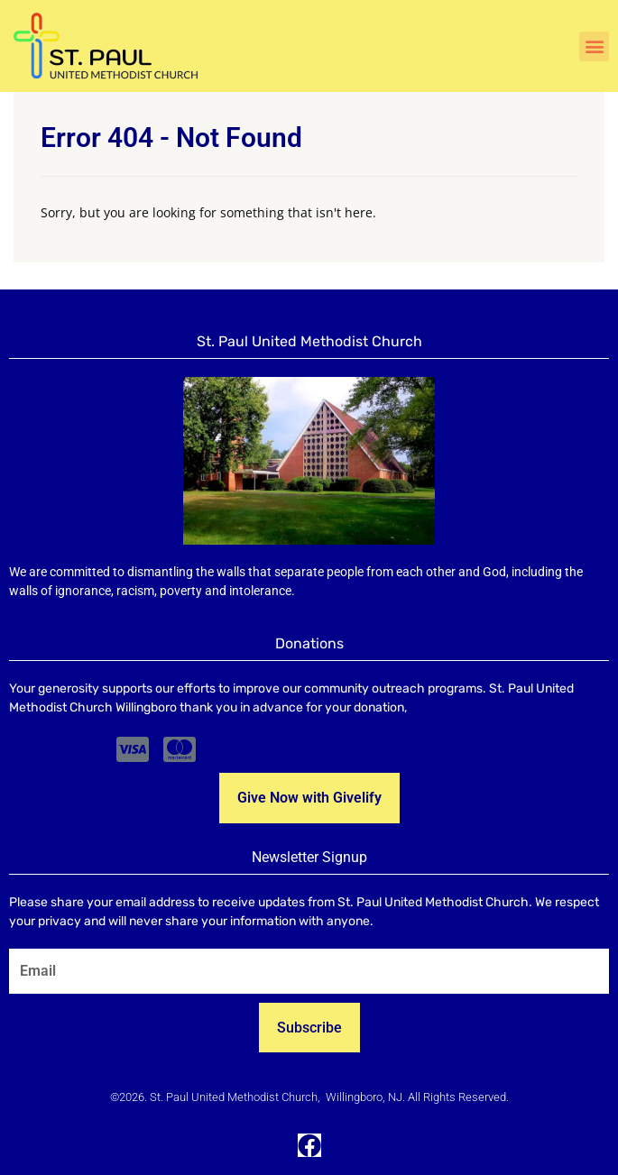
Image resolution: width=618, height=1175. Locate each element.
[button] (594, 46)
